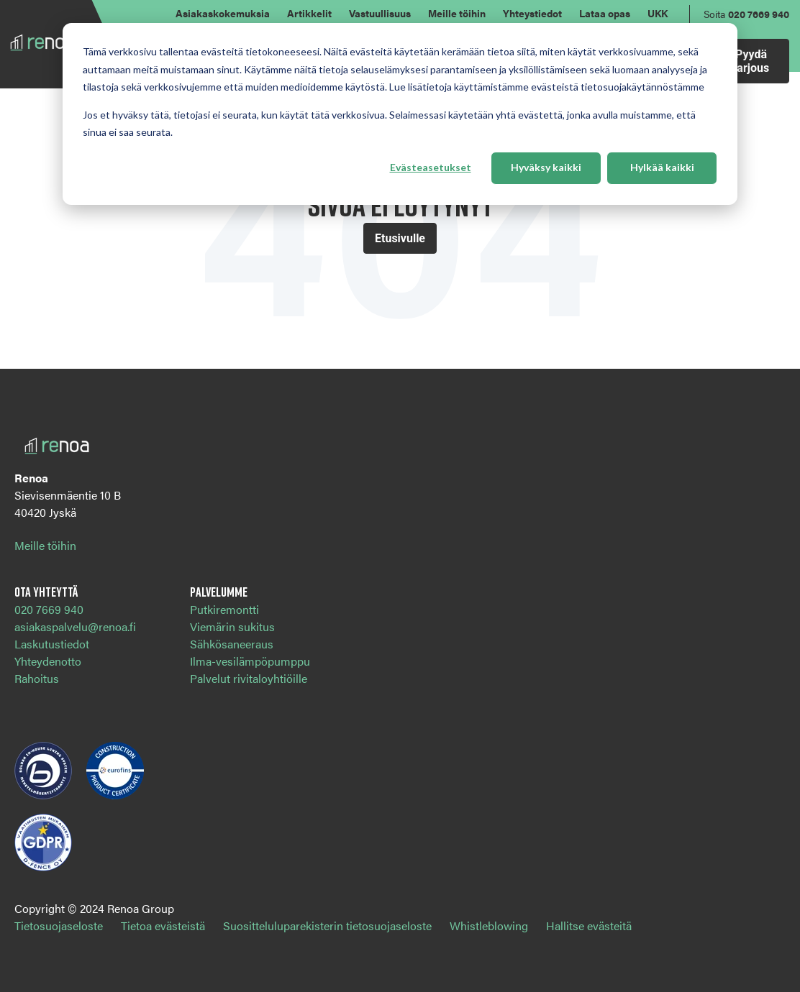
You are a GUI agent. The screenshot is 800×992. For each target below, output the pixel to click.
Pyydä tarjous (751, 61)
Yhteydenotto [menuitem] (47, 661)
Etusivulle (400, 238)
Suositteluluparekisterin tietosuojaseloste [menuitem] (327, 925)
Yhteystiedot (532, 13)
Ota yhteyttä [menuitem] (46, 592)
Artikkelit (309, 13)
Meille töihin (457, 13)
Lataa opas (604, 13)
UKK (657, 13)
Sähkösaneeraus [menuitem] (231, 643)
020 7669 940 (758, 13)
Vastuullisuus (380, 13)
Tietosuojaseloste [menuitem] (58, 925)
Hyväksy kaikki (546, 167)
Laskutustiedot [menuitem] (51, 643)
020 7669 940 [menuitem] (48, 609)
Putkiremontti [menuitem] (224, 609)
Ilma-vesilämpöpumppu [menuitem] (250, 661)
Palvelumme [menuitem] (218, 592)
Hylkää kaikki (662, 167)
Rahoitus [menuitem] (36, 678)
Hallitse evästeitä (589, 925)
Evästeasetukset (430, 167)
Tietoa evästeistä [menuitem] (163, 925)
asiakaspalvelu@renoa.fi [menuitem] (75, 626)
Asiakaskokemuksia (223, 13)
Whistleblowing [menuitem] (489, 925)
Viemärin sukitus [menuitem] (232, 626)
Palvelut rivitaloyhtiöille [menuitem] (248, 678)
